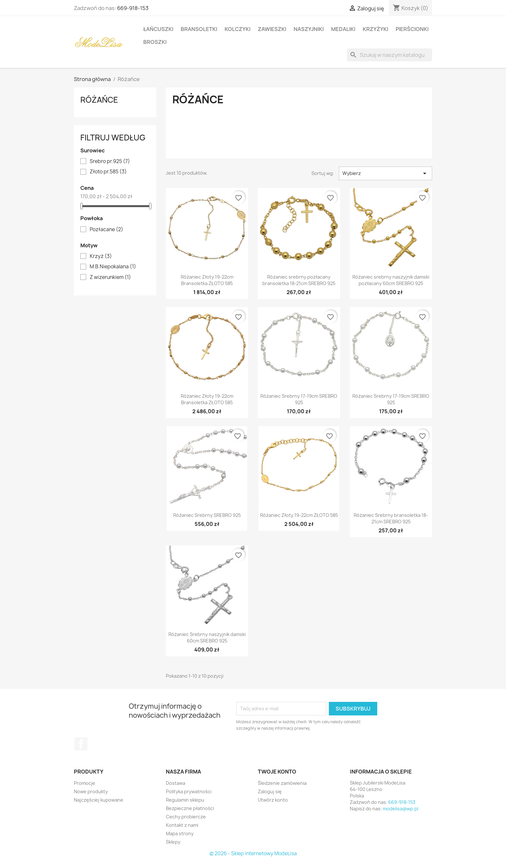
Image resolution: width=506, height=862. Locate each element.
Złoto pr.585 (108, 172)
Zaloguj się (270, 791)
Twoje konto (277, 771)
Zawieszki (272, 29)
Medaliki (343, 29)
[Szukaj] (389, 54)
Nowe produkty (91, 791)
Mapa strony (180, 833)
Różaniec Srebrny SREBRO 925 (207, 515)
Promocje (84, 783)
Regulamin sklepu (185, 800)
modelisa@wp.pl (400, 809)
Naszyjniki (309, 29)
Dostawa (175, 783)
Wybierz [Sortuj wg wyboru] (385, 173)
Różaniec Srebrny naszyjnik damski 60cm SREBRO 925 (207, 637)
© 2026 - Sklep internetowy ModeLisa (253, 853)
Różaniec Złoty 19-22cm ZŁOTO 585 (299, 515)
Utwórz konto (273, 800)
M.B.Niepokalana (113, 266)
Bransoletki (199, 29)
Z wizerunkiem (110, 277)
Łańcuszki (158, 29)
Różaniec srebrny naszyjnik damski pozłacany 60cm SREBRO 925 (390, 280)
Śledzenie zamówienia (282, 783)
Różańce (99, 99)
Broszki (155, 42)
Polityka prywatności (188, 791)
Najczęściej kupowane (98, 800)
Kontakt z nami (182, 825)
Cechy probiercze (186, 817)
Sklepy (173, 842)
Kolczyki (237, 29)
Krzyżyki (375, 29)
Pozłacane (106, 229)
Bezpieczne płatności (190, 808)
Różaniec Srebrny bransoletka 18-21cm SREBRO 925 (391, 518)
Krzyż (101, 256)
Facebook (81, 743)
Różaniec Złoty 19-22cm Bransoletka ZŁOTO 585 (207, 280)
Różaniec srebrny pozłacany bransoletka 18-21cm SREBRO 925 (298, 280)
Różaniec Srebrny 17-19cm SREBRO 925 (298, 399)
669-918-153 (132, 8)
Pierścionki (412, 29)
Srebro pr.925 (110, 161)
